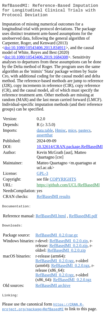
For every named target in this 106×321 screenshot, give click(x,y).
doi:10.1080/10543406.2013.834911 (35, 51)
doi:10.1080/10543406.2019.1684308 (36, 60)
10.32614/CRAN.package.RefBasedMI (70, 150)
